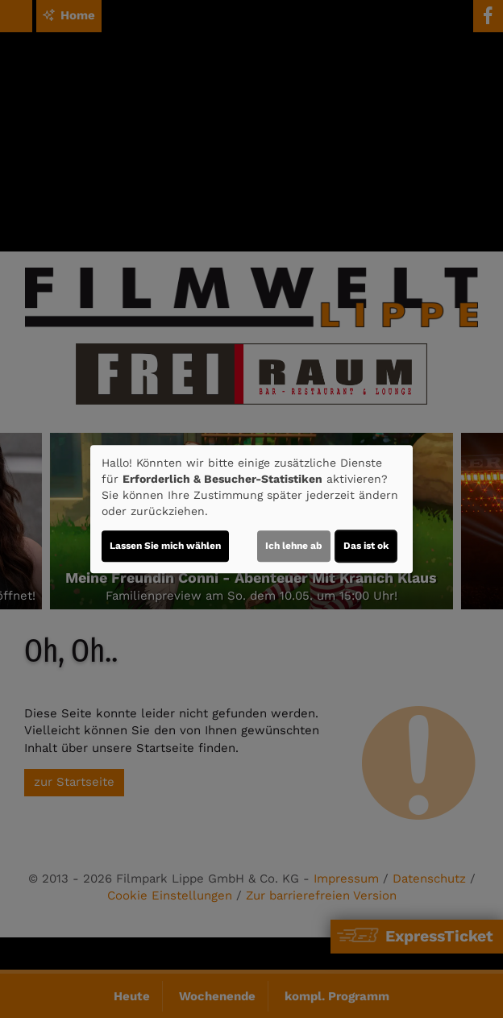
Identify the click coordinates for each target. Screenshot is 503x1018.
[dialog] (251, 509)
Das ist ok (366, 545)
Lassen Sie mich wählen (165, 545)
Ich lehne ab (293, 545)
